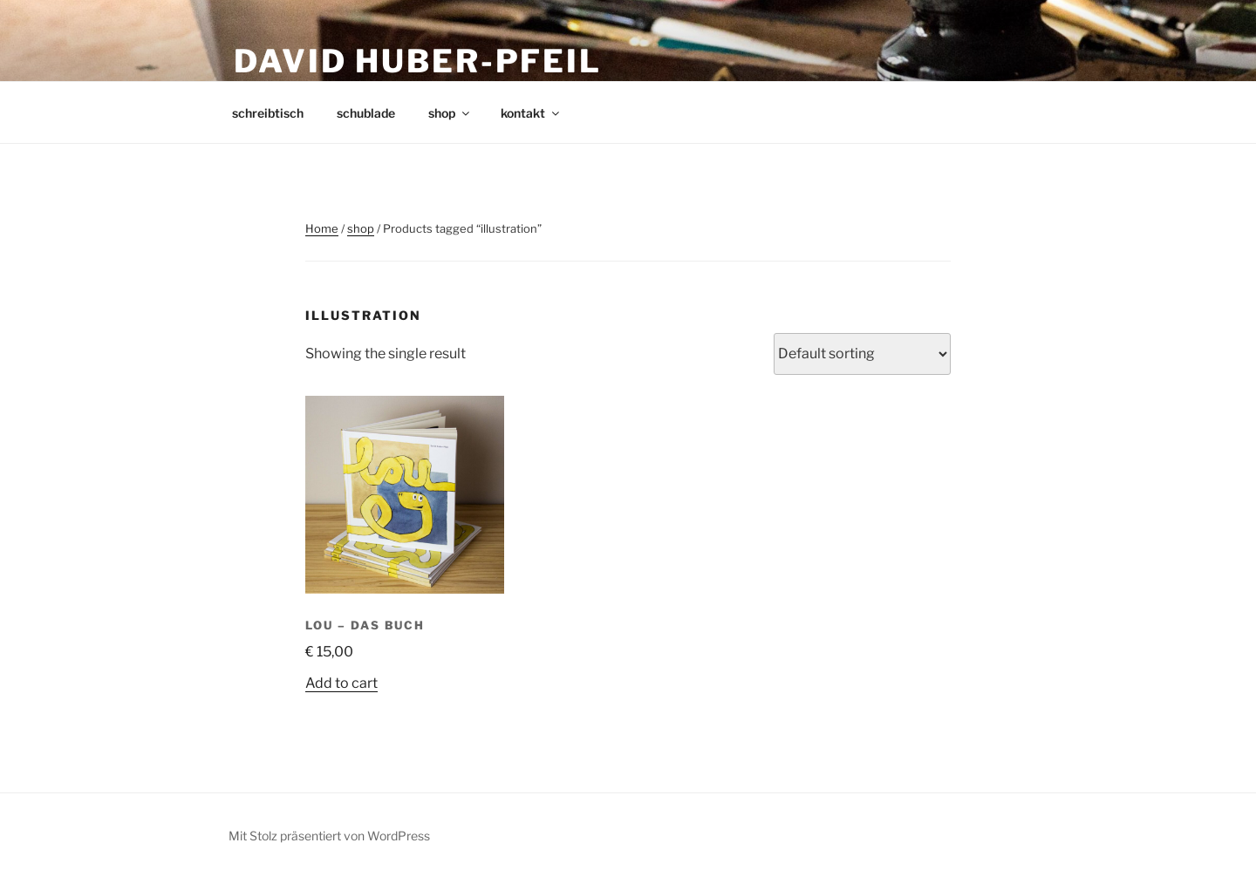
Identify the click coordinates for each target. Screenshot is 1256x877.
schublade (366, 112)
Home (321, 228)
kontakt (531, 112)
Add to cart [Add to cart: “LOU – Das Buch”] (341, 683)
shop (450, 112)
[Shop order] (862, 354)
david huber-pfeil (418, 61)
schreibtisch (268, 112)
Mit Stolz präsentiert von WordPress (329, 835)
